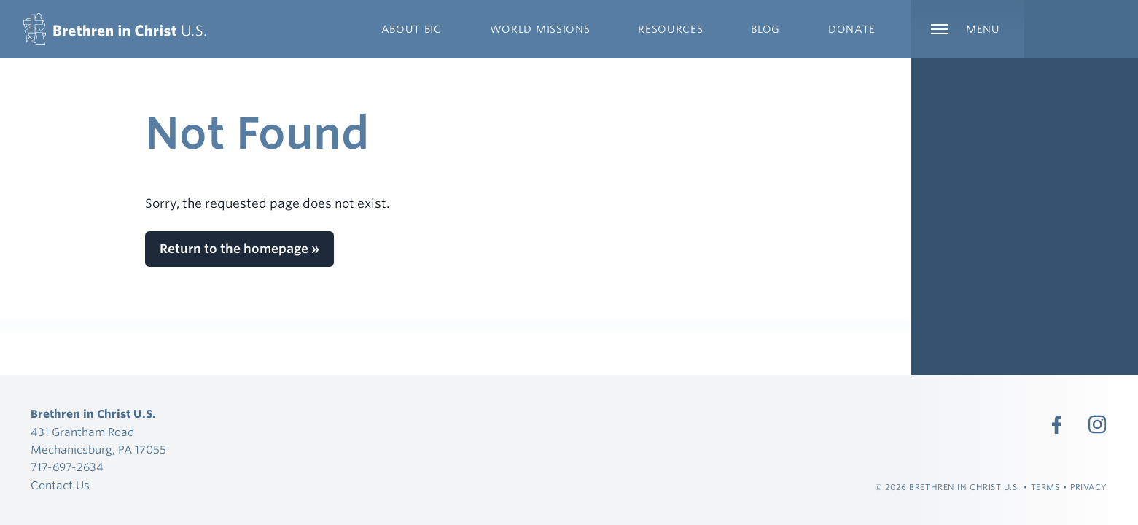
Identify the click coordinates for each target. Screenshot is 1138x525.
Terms (1045, 487)
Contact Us (60, 485)
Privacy (1088, 487)
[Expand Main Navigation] (967, 29)
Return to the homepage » (239, 248)
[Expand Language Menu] (1081, 29)
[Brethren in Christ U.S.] (114, 29)
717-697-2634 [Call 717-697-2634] (67, 467)
